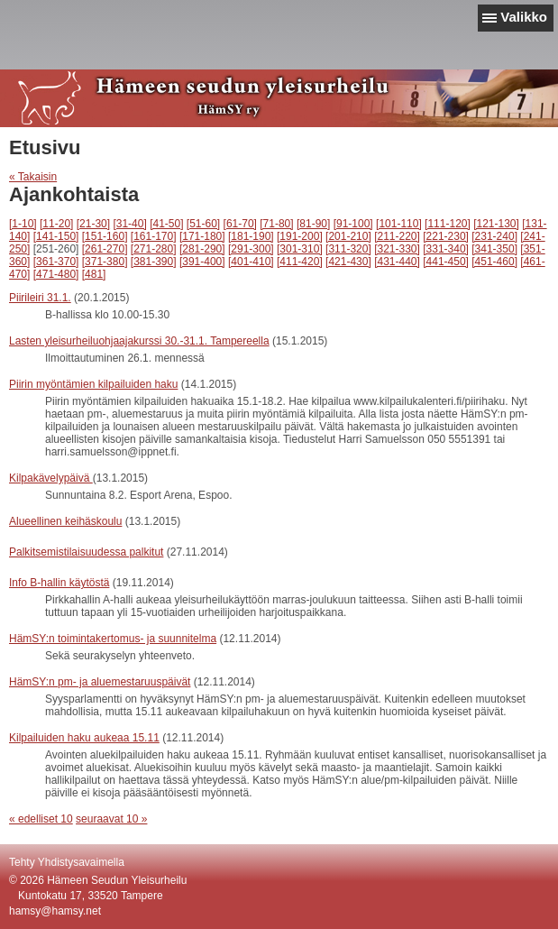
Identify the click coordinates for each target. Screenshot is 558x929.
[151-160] (105, 236)
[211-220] (397, 236)
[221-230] (446, 236)
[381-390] (154, 261)
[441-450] (446, 261)
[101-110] (399, 223)
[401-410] (251, 261)
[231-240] (494, 236)
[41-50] (166, 223)
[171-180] (202, 236)
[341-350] (494, 249)
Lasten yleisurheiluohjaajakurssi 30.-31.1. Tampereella (139, 341)
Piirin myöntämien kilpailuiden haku (93, 384)
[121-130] (496, 223)
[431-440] (397, 261)
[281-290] (202, 249)
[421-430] (348, 261)
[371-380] (105, 261)
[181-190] (251, 236)
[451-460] (494, 261)
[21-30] (93, 223)
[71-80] (276, 223)
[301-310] (300, 249)
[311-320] (348, 249)
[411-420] (300, 261)
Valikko (523, 16)
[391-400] (202, 261)
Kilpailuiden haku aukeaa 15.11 (84, 737)
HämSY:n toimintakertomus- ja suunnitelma (112, 638)
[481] (94, 274)
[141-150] (56, 236)
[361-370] (56, 261)
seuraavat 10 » (111, 819)
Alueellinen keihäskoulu (65, 521)
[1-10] (23, 223)
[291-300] (251, 249)
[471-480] (56, 274)
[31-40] (129, 223)
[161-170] (154, 236)
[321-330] (397, 249)
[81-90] (313, 223)
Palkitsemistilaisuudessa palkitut (86, 552)
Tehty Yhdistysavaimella (66, 862)
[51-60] (203, 223)
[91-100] (353, 223)
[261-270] (105, 249)
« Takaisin (33, 176)
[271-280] (154, 249)
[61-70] (240, 223)
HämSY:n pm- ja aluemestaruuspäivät (99, 682)
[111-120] (448, 223)
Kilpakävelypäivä (51, 478)
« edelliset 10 (41, 819)
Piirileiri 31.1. (40, 297)
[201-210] (348, 236)
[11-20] (56, 223)
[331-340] (446, 249)
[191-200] (300, 236)
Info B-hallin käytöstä (59, 582)
